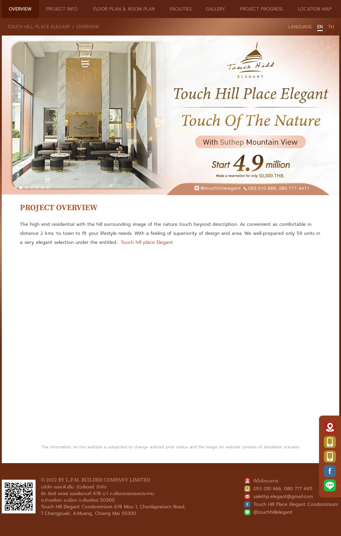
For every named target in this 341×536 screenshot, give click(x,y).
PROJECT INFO (61, 9)
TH (331, 26)
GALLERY (215, 9)
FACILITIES (181, 9)
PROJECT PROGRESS (261, 9)
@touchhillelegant (273, 512)
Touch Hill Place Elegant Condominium (295, 504)
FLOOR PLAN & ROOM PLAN (124, 9)
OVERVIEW (20, 9)
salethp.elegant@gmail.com (283, 496)
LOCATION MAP (315, 9)
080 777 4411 (298, 488)
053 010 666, (267, 488)
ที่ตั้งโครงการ (266, 481)
